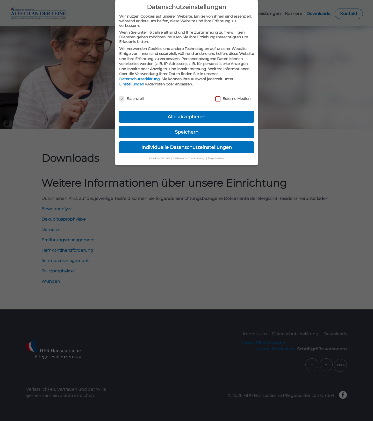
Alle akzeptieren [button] (186, 116)
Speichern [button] (186, 132)
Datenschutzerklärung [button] (189, 158)
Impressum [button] (216, 158)
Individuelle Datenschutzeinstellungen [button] (186, 147)
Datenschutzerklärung (139, 79)
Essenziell (131, 98)
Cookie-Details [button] (160, 158)
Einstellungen (131, 84)
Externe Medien (232, 98)
